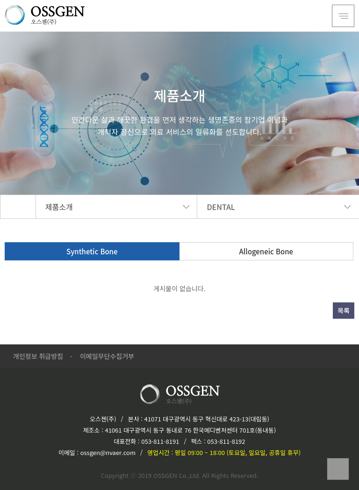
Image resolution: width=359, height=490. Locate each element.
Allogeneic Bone (266, 251)
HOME (18, 206)
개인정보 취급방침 (38, 356)
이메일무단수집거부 (107, 356)
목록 (343, 310)
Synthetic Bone (91, 251)
